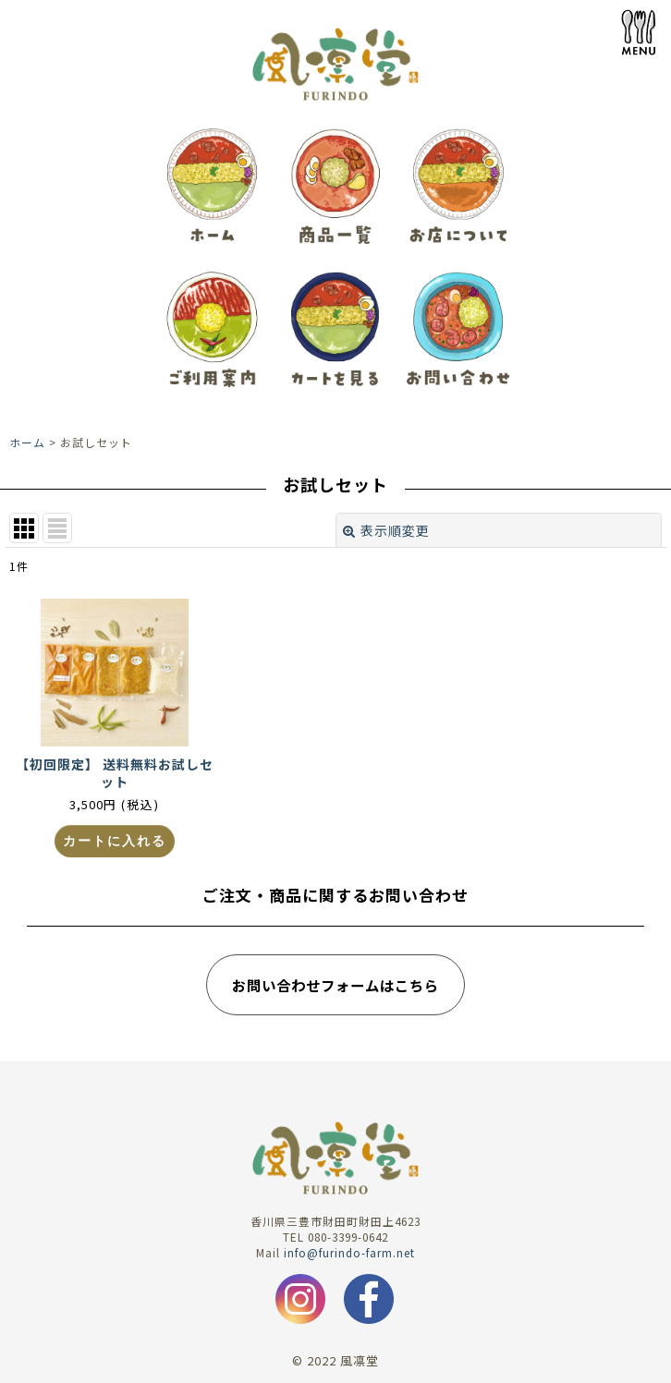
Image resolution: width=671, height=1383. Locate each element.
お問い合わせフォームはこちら (335, 985)
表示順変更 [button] (386, 530)
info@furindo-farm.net (349, 1252)
